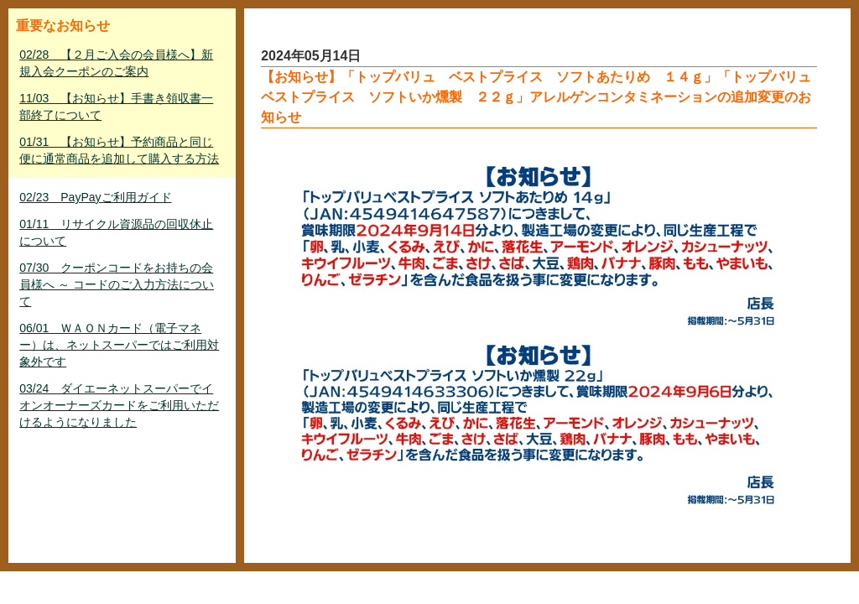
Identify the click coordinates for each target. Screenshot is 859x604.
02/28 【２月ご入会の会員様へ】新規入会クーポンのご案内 (116, 63)
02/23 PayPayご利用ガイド (95, 197)
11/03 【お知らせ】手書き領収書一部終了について (116, 106)
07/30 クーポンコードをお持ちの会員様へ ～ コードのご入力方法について (116, 284)
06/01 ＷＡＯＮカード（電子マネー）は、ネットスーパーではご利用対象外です (119, 344)
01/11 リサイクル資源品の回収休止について (116, 232)
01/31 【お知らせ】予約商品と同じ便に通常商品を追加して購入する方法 (119, 150)
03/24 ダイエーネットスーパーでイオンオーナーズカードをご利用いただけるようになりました (119, 405)
